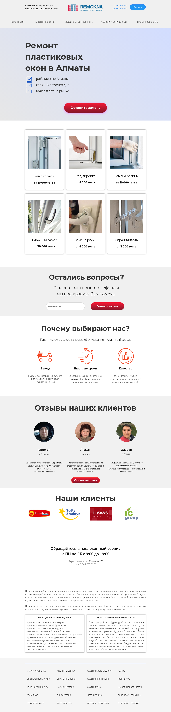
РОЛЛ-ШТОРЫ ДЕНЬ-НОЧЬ (129, 694)
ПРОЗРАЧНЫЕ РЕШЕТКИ (98, 702)
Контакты (137, 7)
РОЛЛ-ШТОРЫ (124, 678)
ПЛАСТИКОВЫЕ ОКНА (36, 669)
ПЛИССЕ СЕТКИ (64, 694)
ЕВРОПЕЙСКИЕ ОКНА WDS (38, 678)
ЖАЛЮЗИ (122, 669)
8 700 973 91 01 (119, 8)
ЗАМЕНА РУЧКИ (94, 686)
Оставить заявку (85, 106)
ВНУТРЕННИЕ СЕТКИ (66, 678)
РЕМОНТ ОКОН (33, 694)
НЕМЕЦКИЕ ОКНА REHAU (37, 686)
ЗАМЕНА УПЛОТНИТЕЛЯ (98, 678)
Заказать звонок (107, 304)
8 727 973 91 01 (119, 5)
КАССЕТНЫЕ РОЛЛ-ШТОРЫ (130, 686)
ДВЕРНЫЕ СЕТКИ (64, 702)
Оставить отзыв (85, 478)
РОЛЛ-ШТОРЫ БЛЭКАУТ (128, 702)
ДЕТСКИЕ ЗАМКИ (94, 694)
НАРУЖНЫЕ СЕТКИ (65, 686)
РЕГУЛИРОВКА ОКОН (36, 702)
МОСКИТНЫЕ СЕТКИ (66, 669)
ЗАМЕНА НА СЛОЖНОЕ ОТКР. (99, 669)
